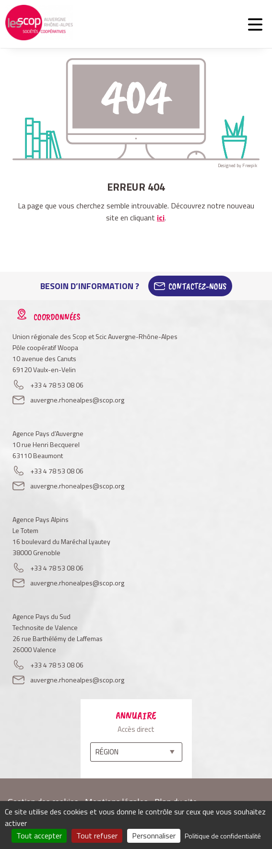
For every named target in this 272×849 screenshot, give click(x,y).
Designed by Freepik (237, 165)
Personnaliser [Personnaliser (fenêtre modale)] (154, 835)
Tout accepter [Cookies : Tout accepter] (39, 835)
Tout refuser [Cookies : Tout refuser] (97, 835)
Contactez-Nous (197, 286)
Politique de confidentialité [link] (223, 836)
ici (161, 217)
